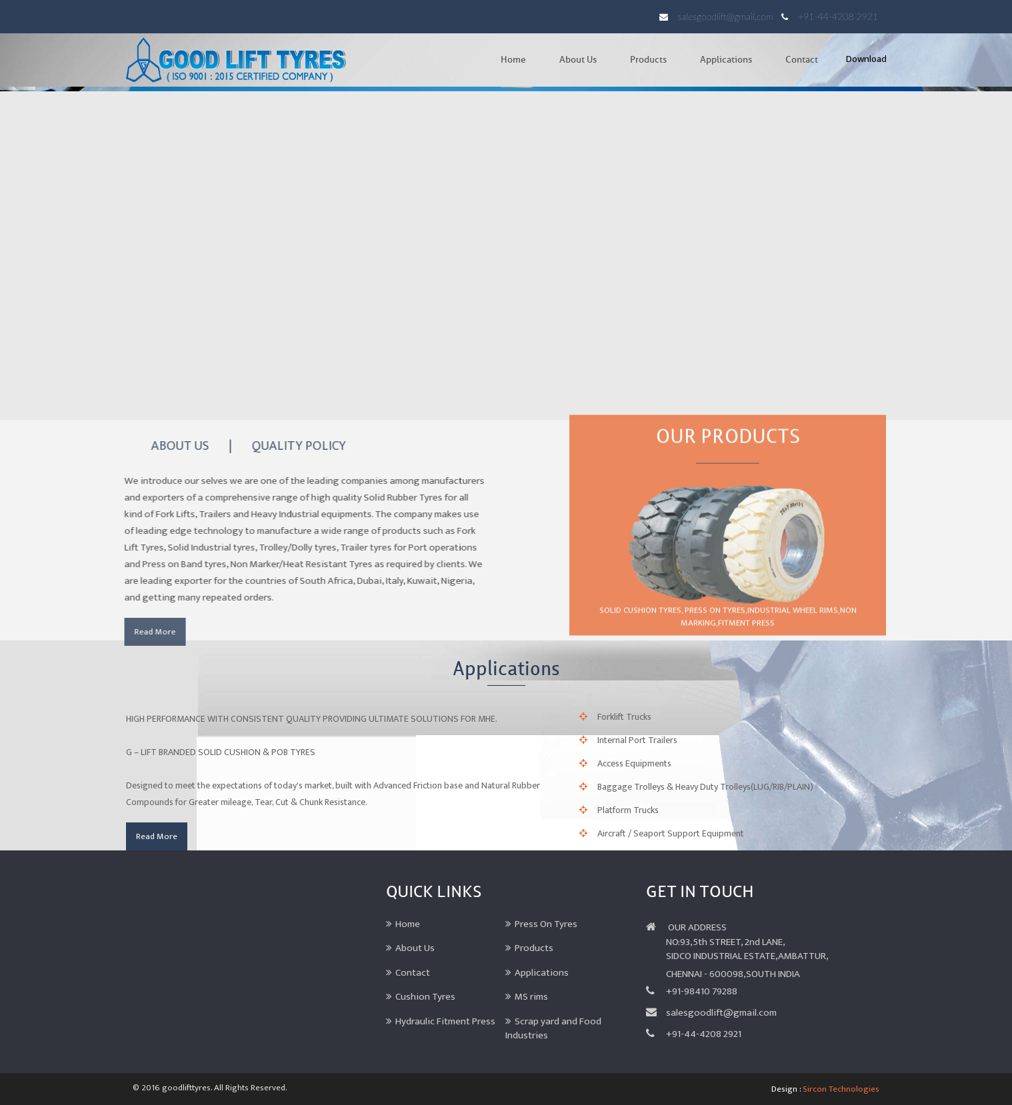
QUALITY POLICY (294, 446)
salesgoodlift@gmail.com (726, 16)
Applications (726, 59)
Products (648, 59)
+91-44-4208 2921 (838, 16)
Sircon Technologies (841, 1089)
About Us (578, 59)
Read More (150, 631)
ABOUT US (175, 446)
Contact (801, 59)
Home (513, 59)
